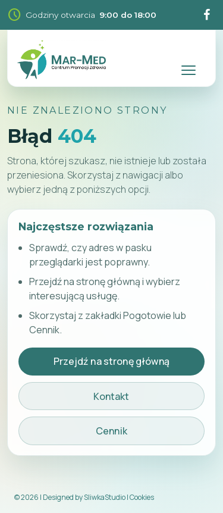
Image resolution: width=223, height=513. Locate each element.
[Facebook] (206, 14)
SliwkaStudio (104, 497)
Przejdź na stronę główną (111, 361)
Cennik (111, 430)
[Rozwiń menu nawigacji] (188, 59)
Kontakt (111, 396)
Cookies (142, 497)
